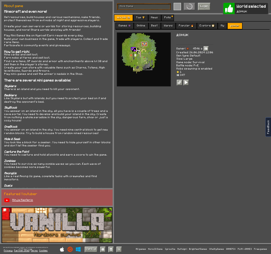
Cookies (43, 251)
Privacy (8, 251)
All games (141, 249)
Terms (34, 251)
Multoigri (182, 249)
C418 (30, 248)
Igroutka (170, 249)
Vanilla (91, 249)
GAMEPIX (231, 249)
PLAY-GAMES (245, 249)
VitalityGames (216, 249)
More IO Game (155, 249)
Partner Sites (22, 251)
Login (204, 6)
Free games (260, 249)
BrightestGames (198, 249)
